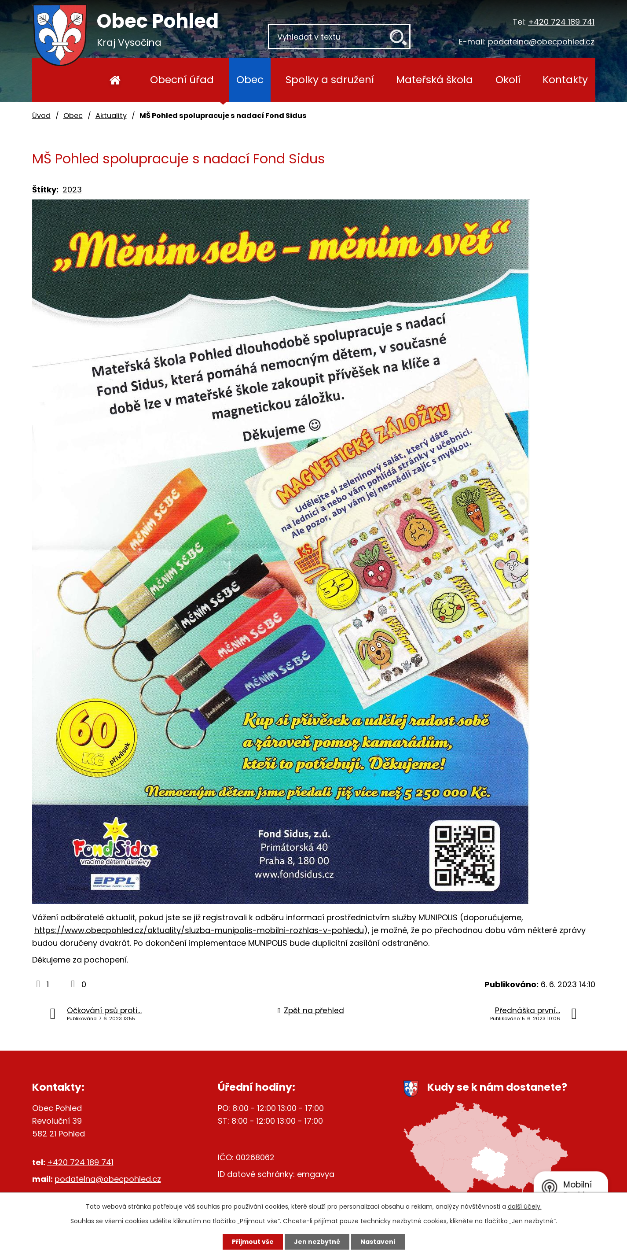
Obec (250, 79)
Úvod (115, 80)
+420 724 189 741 (561, 21)
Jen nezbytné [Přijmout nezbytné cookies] (317, 1241)
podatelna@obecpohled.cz (541, 41)
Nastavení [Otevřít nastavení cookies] (378, 1241)
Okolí (508, 79)
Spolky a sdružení (330, 79)
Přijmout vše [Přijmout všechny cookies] (253, 1241)
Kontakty (565, 79)
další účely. (525, 1206)
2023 (72, 189)
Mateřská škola (434, 79)
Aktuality (111, 116)
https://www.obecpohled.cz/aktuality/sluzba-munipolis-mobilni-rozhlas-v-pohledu (199, 930)
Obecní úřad (182, 79)
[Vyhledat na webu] (339, 36)
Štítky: (45, 189)
